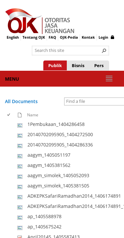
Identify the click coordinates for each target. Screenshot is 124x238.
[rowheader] (10, 124)
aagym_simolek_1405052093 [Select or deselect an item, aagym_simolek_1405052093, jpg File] (58, 175)
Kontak (88, 37)
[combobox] (68, 51)
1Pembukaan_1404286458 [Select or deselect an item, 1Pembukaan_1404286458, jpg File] (56, 124)
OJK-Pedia (69, 37)
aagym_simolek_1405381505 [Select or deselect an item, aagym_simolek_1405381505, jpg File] (58, 185)
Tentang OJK (33, 37)
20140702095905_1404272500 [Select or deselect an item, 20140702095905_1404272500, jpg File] (60, 134)
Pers (98, 65)
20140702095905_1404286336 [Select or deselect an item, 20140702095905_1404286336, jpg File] (60, 144)
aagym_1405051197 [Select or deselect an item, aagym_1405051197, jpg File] (48, 155)
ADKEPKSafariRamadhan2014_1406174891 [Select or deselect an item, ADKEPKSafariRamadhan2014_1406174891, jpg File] (74, 196)
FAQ (52, 37)
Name (32, 114)
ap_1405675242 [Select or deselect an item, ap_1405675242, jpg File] (44, 226)
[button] (104, 50)
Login (106, 37)
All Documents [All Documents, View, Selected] (21, 101)
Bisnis (78, 65)
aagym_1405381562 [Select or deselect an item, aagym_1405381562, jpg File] (48, 165)
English (13, 37)
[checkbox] (9, 115)
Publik (55, 65)
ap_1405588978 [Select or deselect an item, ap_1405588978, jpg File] (44, 216)
